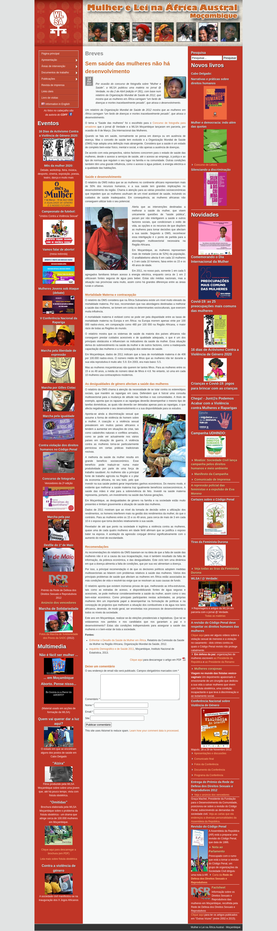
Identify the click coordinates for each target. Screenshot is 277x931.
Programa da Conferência (208, 775)
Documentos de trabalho (55, 72)
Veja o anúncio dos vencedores (211, 794)
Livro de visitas (49, 97)
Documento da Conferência (209, 769)
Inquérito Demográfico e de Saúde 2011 (111, 648)
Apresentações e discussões (210, 753)
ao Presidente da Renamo (219, 661)
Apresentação (49, 59)
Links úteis (47, 91)
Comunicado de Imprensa (212, 479)
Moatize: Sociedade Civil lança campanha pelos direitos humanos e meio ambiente (214, 464)
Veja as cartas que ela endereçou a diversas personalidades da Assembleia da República (213, 817)
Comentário (134, 676)
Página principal (50, 53)
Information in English (55, 104)
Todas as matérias (215, 615)
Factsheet (218, 887)
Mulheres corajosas (208, 668)
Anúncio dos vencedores (58, 602)
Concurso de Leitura (205, 164)
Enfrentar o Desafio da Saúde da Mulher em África (117, 640)
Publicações (48, 78)
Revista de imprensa (52, 85)
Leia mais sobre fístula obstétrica (58, 858)
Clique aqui (136, 659)
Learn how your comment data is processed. (154, 739)
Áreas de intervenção (53, 66)
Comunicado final (204, 758)
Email (89, 720)
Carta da (211, 878)
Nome (89, 714)
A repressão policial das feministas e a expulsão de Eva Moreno (212, 489)
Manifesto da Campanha (211, 474)
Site (87, 727)
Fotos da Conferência (206, 764)
